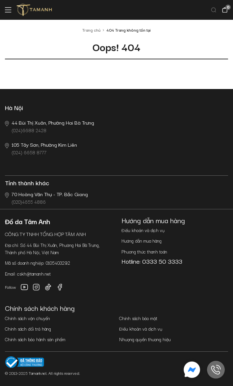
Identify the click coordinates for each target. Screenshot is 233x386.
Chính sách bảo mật (138, 318)
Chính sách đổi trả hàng (28, 328)
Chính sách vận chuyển (27, 318)
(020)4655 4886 (46, 197)
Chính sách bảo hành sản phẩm (35, 339)
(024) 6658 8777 (41, 148)
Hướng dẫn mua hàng (141, 240)
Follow (10, 287)
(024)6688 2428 (49, 126)
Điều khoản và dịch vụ (143, 230)
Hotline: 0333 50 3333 (151, 261)
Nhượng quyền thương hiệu (145, 339)
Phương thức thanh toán (144, 251)
